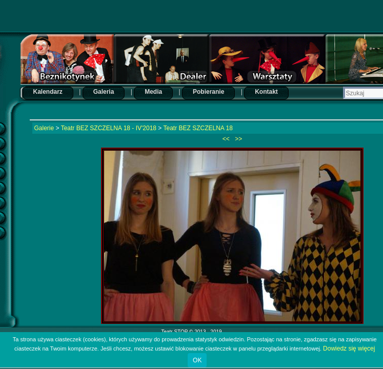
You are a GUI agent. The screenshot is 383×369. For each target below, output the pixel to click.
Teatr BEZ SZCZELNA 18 (198, 128)
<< (227, 138)
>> (237, 138)
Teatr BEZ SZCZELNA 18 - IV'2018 (108, 128)
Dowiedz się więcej (349, 348)
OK (197, 360)
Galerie (44, 128)
